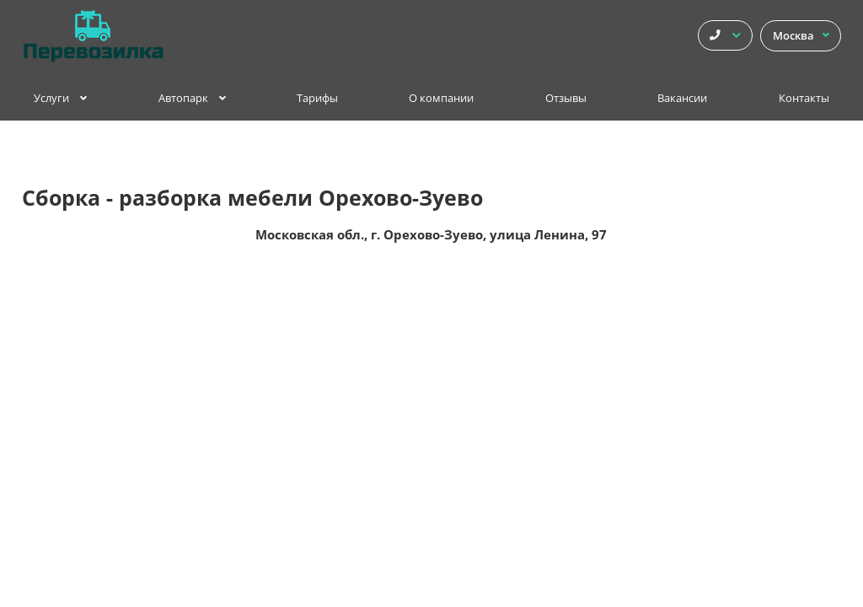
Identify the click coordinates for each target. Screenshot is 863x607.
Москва (801, 36)
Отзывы (566, 98)
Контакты (804, 98)
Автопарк (192, 98)
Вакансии (682, 98)
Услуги (60, 98)
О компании (441, 98)
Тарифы (317, 98)
